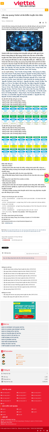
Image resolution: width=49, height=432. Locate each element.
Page (2, 403)
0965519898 (20, 356)
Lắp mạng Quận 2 (21, 392)
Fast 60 (19, 412)
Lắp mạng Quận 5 (21, 395)
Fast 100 (19, 414)
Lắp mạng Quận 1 (5, 392)
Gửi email (20, 358)
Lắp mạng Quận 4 (5, 395)
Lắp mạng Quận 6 (36, 395)
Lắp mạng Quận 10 (6, 400)
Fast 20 (3, 409)
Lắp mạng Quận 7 (5, 398)
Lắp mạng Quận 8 (21, 398)
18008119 (20, 362)
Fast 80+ (3, 414)
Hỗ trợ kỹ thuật (21, 361)
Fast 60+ (34, 412)
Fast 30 (34, 409)
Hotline (19, 354)
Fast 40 (3, 412)
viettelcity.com (9, 223)
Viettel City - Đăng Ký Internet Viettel (21, 428)
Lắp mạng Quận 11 (22, 400)
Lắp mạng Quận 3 (36, 392)
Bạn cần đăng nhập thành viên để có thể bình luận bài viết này (18, 258)
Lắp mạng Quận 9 (36, 398)
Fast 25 (19, 409)
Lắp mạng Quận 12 (37, 400)
